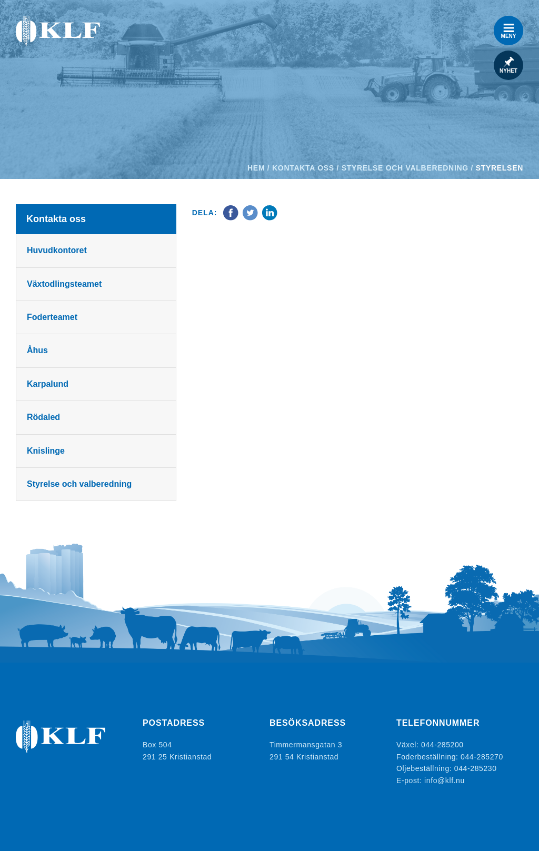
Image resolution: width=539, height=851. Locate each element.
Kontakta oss (303, 168)
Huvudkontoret (57, 250)
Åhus (37, 350)
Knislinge (46, 450)
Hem (256, 168)
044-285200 (442, 744)
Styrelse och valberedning (405, 168)
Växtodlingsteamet (64, 283)
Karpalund (47, 383)
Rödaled (43, 417)
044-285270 (482, 757)
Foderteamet (52, 317)
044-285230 (475, 768)
